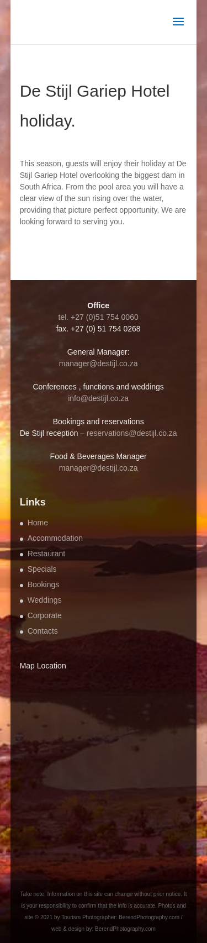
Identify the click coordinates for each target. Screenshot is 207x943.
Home (38, 522)
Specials (42, 569)
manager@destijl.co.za (98, 363)
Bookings (44, 584)
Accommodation (55, 538)
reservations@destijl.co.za (132, 433)
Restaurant (46, 553)
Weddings (45, 600)
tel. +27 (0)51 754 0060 (99, 317)
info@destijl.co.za (98, 398)
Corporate (45, 615)
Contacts (43, 630)
